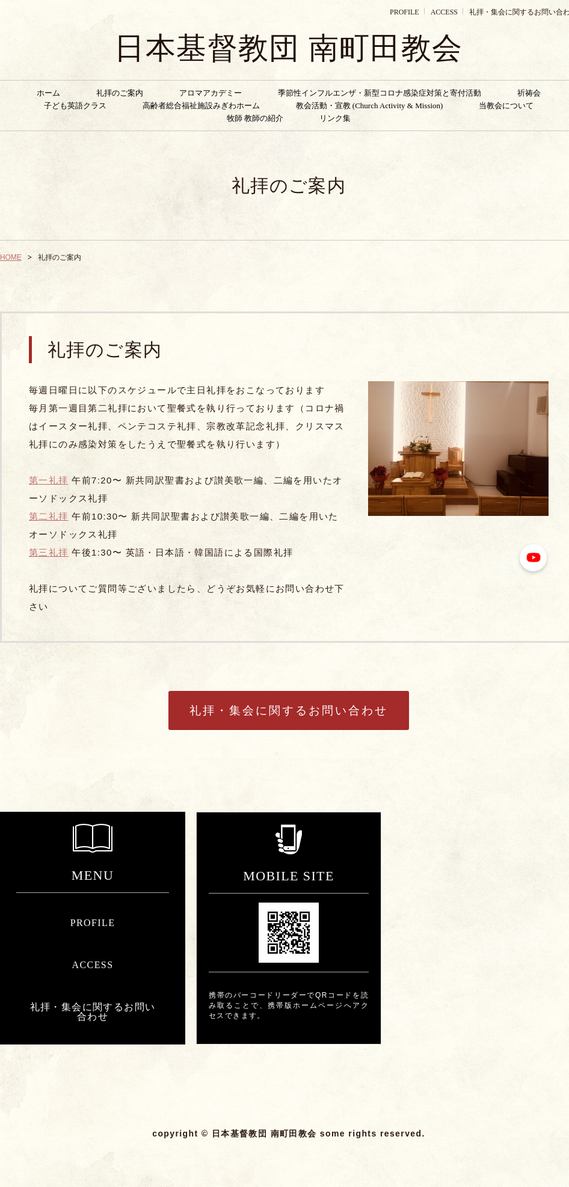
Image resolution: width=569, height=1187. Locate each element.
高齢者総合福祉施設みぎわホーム (201, 105)
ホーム (48, 92)
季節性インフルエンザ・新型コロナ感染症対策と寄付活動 (379, 92)
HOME (11, 257)
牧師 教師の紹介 (255, 118)
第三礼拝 (49, 552)
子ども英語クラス (75, 105)
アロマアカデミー (210, 92)
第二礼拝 (49, 516)
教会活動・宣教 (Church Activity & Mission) (369, 105)
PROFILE (404, 12)
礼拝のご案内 (119, 92)
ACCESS (444, 12)
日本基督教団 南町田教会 (288, 48)
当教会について (506, 105)
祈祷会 (529, 92)
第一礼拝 (49, 480)
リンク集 (335, 118)
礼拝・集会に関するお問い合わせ (288, 710)
